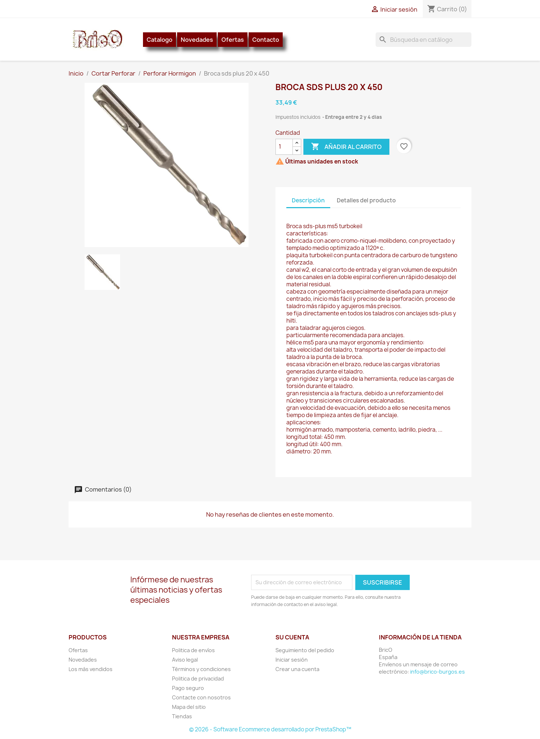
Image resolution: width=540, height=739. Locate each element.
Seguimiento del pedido (304, 650)
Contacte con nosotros (201, 697)
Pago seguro (188, 688)
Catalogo (159, 40)
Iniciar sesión (291, 659)
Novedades (197, 40)
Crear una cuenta (297, 669)
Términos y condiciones (201, 669)
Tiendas (182, 716)
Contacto (265, 40)
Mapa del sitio (189, 706)
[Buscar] (423, 39)
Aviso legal (185, 659)
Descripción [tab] (308, 200)
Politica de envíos (193, 650)
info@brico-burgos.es (437, 671)
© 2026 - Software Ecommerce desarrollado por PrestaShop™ (270, 729)
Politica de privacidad (198, 678)
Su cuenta (292, 637)
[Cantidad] (284, 147)
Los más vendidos (90, 669)
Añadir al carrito (346, 147)
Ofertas (232, 40)
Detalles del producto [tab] (366, 200)
